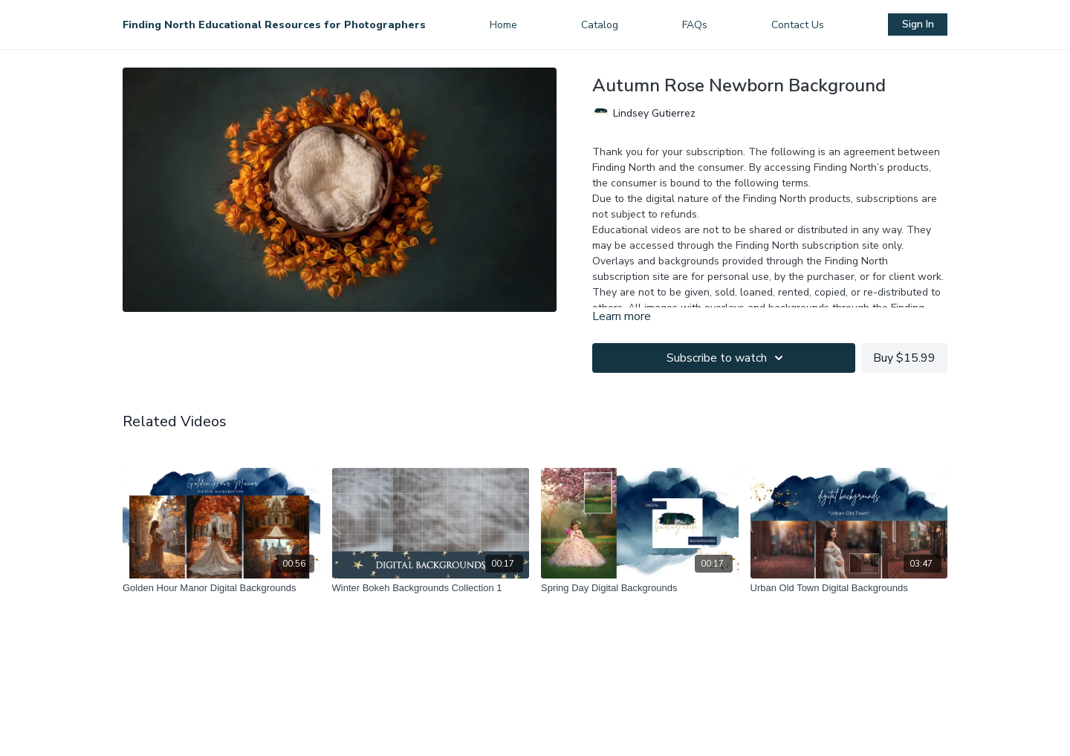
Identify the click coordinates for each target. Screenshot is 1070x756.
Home (503, 25)
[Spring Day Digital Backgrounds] (640, 588)
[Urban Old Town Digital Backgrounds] (849, 588)
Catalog (599, 25)
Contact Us (797, 25)
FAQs (694, 25)
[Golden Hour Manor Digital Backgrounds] (221, 588)
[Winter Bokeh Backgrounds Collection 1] (431, 588)
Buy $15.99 (904, 358)
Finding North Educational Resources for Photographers (274, 25)
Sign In (918, 24)
